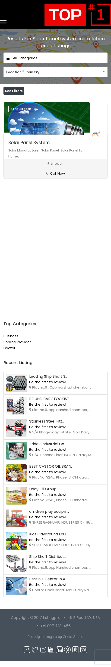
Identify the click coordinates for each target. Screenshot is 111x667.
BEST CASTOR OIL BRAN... (51, 472)
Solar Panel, (50, 156)
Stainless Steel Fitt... (46, 427)
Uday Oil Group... (44, 495)
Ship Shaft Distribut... (47, 562)
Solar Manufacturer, (24, 156)
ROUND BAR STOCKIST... (50, 405)
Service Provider (17, 348)
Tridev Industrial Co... (47, 450)
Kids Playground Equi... (48, 540)
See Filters (14, 91)
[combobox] (55, 72)
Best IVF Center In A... (48, 585)
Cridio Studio (73, 642)
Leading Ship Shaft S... (48, 382)
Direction (55, 170)
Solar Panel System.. (30, 148)
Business (10, 342)
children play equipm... (49, 517)
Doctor (9, 354)
